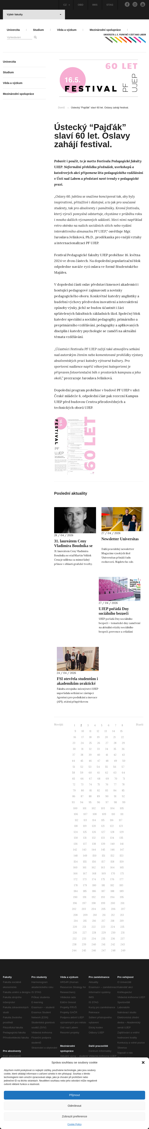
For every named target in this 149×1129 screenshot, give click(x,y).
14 (113, 731)
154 (76, 861)
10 (82, 731)
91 (115, 796)
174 (94, 879)
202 (74, 909)
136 (76, 843)
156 (94, 861)
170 (113, 873)
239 (84, 944)
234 (94, 938)
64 (123, 772)
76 (106, 784)
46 (90, 760)
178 (76, 885)
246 (94, 950)
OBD (80, 4)
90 (106, 796)
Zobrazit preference (74, 1116)
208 (75, 915)
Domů (61, 107)
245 (84, 950)
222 (94, 926)
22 (122, 737)
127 (103, 832)
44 (73, 760)
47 (98, 760)
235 (103, 938)
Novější (58, 724)
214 (76, 920)
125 (85, 832)
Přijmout (74, 1095)
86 (73, 796)
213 (122, 915)
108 (95, 814)
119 (85, 826)
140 (113, 843)
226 (75, 932)
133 (103, 837)
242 (113, 944)
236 (113, 938)
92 (123, 796)
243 (122, 944)
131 (85, 837)
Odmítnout (74, 1105)
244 (74, 950)
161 (84, 867)
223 (103, 926)
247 (103, 950)
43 (123, 754)
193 (103, 897)
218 (112, 920)
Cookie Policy (75, 1124)
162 (94, 867)
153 (121, 855)
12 (98, 731)
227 (84, 932)
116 (111, 820)
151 (103, 855)
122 (112, 826)
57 (123, 767)
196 (75, 903)
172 (75, 879)
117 (120, 820)
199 (103, 903)
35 (114, 749)
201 (122, 903)
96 (98, 802)
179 (85, 885)
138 (94, 843)
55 (106, 767)
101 (84, 808)
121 (103, 826)
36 (123, 749)
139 (103, 843)
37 (73, 754)
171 (122, 873)
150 (94, 855)
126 (94, 832)
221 (84, 926)
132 (94, 837)
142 (75, 849)
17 (82, 737)
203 (84, 909)
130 (76, 837)
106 (76, 814)
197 (84, 903)
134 (112, 837)
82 (98, 790)
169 (104, 873)
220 (75, 926)
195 (122, 897)
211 (104, 915)
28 (115, 743)
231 (123, 932)
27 (107, 743)
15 (121, 731)
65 (73, 778)
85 (123, 790)
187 (103, 891)
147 (122, 849)
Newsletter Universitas (120, 539)
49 (115, 760)
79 (74, 790)
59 (81, 772)
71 (124, 778)
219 (122, 920)
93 (73, 802)
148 (76, 855)
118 (76, 826)
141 (122, 843)
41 (107, 754)
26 (98, 743)
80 (82, 790)
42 (114, 754)
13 (106, 731)
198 (94, 903)
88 (90, 796)
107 (85, 814)
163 (103, 867)
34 (106, 749)
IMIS (95, 4)
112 (76, 820)
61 (98, 772)
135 (121, 837)
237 (122, 938)
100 (75, 808)
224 (113, 926)
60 (90, 772)
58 (73, 772)
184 (76, 891)
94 (81, 802)
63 (114, 772)
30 (74, 749)
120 (94, 826)
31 (82, 749)
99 (123, 802)
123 (121, 826)
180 (94, 885)
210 (95, 915)
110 (113, 814)
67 (90, 778)
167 (85, 873)
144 (94, 849)
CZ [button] (66, 4)
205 (103, 909)
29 (123, 743)
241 (103, 944)
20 (106, 737)
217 (103, 920)
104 (112, 808)
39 (90, 754)
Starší (139, 724)
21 (114, 737)
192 (94, 897)
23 (74, 743)
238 (74, 944)
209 (85, 915)
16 (75, 737)
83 (106, 790)
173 (85, 879)
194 (112, 897)
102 (94, 808)
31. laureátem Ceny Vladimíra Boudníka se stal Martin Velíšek (73, 545)
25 (90, 743)
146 (113, 849)
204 (93, 909)
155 (85, 861)
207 (123, 909)
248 (113, 950)
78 (123, 784)
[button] (143, 1062)
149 (85, 855)
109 (104, 814)
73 (82, 784)
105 (122, 808)
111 (121, 814)
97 (107, 802)
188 (112, 891)
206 (113, 909)
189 (122, 891)
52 (82, 767)
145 (103, 849)
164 (112, 867)
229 (103, 932)
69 (107, 778)
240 (94, 944)
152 (112, 855)
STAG (109, 4)
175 (103, 879)
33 (98, 749)
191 (84, 897)
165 (122, 867)
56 (114, 767)
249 (123, 950)
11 (90, 731)
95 (90, 802)
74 (90, 784)
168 (94, 873)
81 (90, 790)
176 (112, 879)
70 (115, 778)
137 (85, 843)
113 (85, 820)
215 (85, 920)
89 (98, 796)
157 (103, 861)
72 (74, 784)
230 (113, 932)
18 (90, 737)
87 (82, 796)
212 (113, 915)
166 (76, 873)
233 (84, 938)
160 (75, 867)
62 (106, 772)
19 (98, 737)
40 (98, 754)
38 (82, 754)
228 (94, 932)
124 (76, 832)
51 (74, 767)
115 (103, 820)
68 (98, 778)
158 (112, 861)
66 (82, 778)
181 (103, 885)
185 (85, 891)
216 (94, 920)
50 (123, 760)
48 (107, 760)
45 (81, 760)
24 (82, 743)
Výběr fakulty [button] (34, 14)
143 (84, 849)
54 (98, 767)
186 (94, 891)
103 (103, 808)
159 (122, 861)
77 (115, 784)
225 (122, 926)
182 (112, 885)
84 (114, 790)
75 (98, 784)
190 (75, 897)
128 (112, 832)
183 (121, 885)
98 (115, 802)
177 (121, 879)
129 (122, 832)
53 (90, 767)
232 (75, 938)
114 (94, 820)
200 (113, 903)
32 (90, 749)
